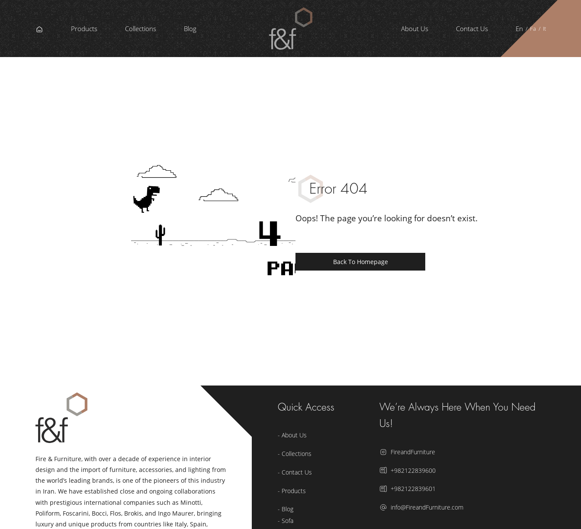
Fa (533, 28)
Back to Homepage (360, 262)
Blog (190, 28)
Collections (140, 28)
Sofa (287, 520)
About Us (414, 28)
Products (84, 28)
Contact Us (472, 28)
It (544, 28)
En (519, 28)
